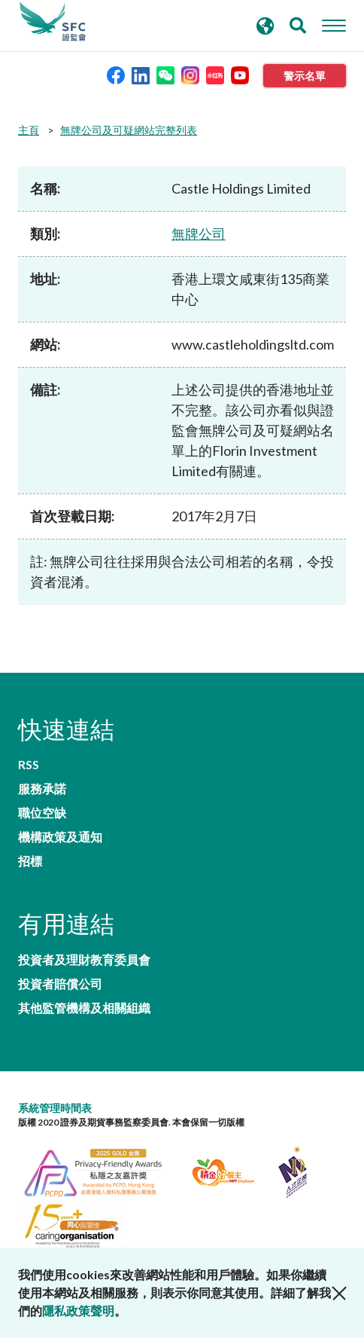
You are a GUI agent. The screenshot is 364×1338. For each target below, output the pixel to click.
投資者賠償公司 (60, 984)
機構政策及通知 (60, 837)
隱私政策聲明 (78, 1310)
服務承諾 (42, 789)
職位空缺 (42, 813)
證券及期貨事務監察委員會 (52, 22)
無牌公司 (198, 233)
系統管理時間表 (55, 1107)
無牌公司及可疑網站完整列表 (128, 130)
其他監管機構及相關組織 (84, 1008)
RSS (28, 765)
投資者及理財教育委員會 (84, 960)
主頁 (28, 130)
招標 (30, 861)
